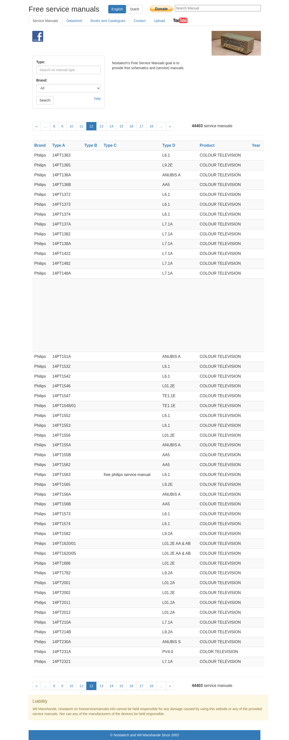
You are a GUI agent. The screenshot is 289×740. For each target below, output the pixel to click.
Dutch (134, 9)
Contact (139, 21)
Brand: (41, 80)
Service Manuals (45, 21)
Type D (168, 145)
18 (151, 126)
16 (131, 126)
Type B (90, 145)
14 (111, 126)
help (97, 99)
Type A (58, 145)
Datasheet (74, 21)
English (117, 9)
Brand (40, 145)
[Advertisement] (138, 43)
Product (207, 145)
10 (71, 126)
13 (101, 126)
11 (81, 126)
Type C (110, 145)
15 (121, 126)
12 (91, 126)
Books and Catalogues (107, 21)
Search (44, 100)
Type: (40, 62)
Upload (159, 21)
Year (256, 145)
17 (141, 126)
